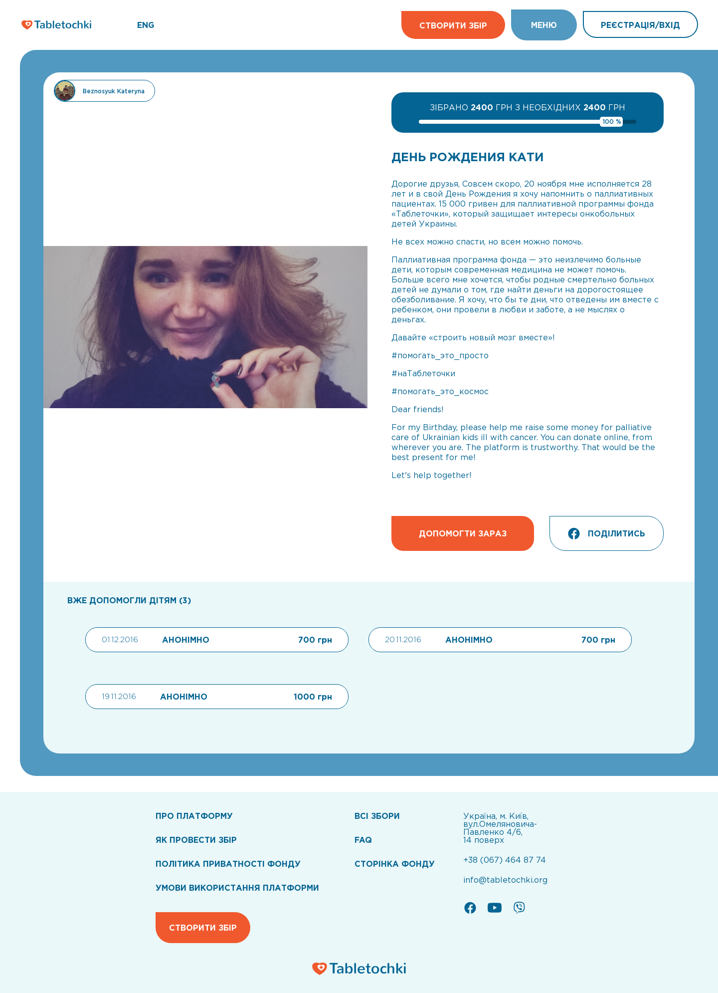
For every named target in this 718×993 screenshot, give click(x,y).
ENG (145, 25)
